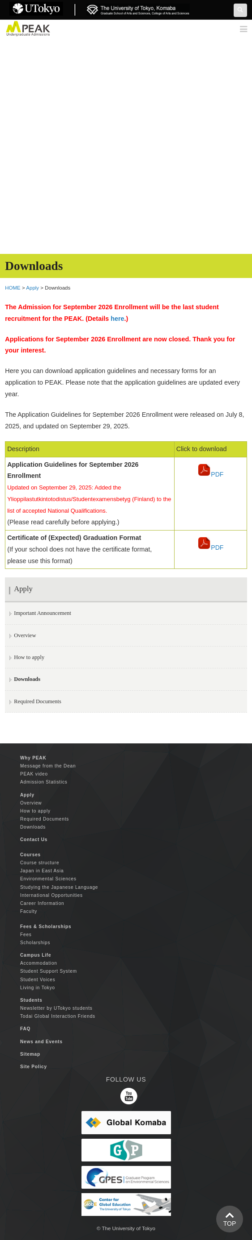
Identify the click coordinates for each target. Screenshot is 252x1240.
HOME (13, 287)
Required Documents (37, 701)
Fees (26, 934)
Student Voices (37, 979)
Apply (32, 287)
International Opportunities (51, 895)
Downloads (33, 827)
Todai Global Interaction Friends (57, 1016)
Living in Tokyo (37, 987)
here (117, 318)
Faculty (28, 911)
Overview (25, 635)
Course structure (39, 862)
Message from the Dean (48, 765)
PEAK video (34, 773)
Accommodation (38, 963)
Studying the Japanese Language (59, 887)
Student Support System (48, 971)
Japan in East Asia (42, 870)
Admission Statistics (44, 782)
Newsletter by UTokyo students (56, 1008)
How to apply (29, 657)
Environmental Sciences (48, 878)
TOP (229, 1223)
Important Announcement (42, 613)
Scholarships (35, 942)
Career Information (42, 903)
